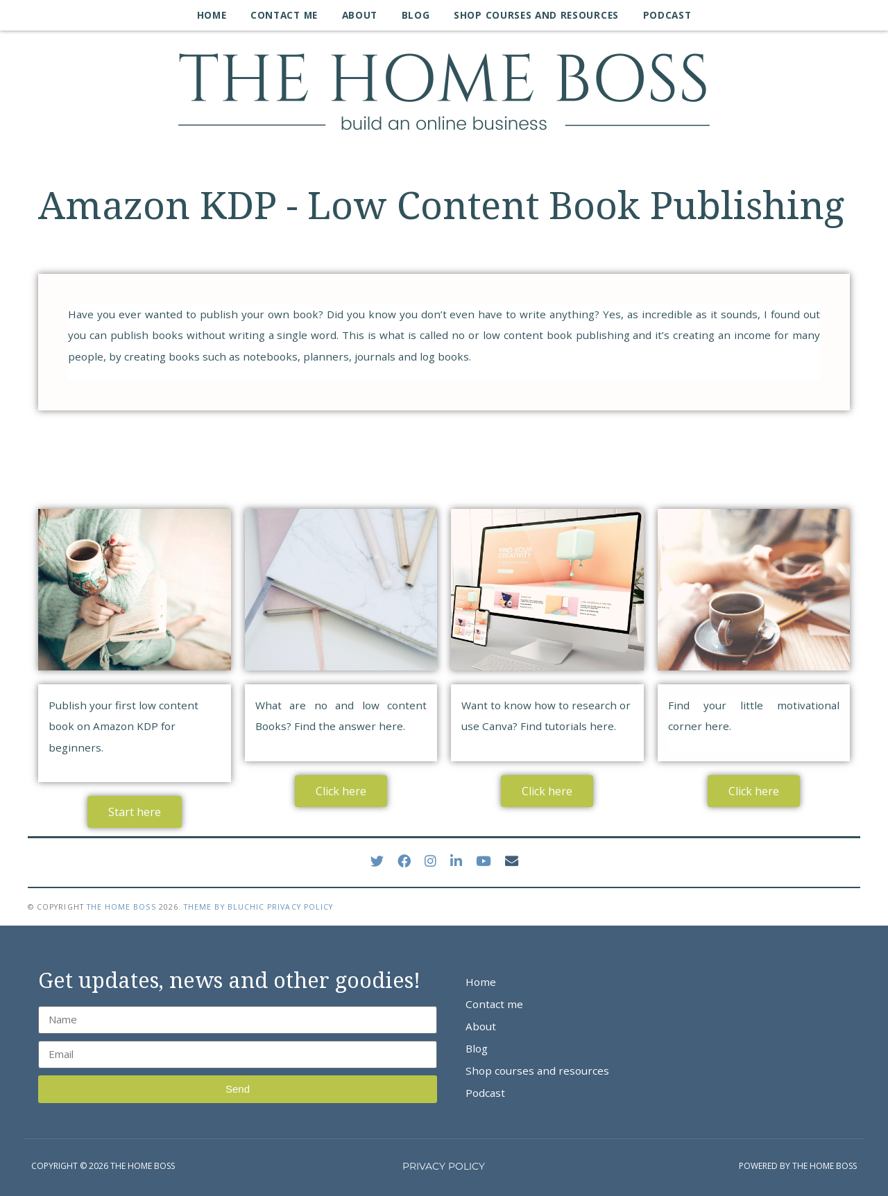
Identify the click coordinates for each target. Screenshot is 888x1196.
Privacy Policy (300, 907)
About (359, 14)
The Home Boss (121, 907)
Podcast (667, 14)
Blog (416, 14)
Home (212, 14)
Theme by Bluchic (224, 907)
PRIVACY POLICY (443, 1166)
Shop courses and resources (536, 14)
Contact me (284, 14)
